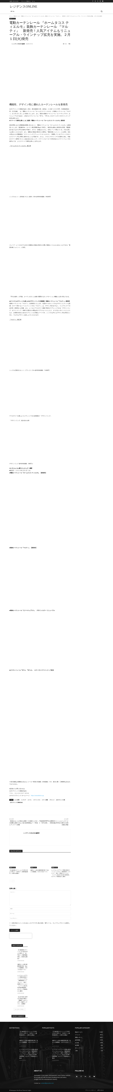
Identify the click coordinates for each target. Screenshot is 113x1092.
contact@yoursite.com (47, 1083)
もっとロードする (19, 1009)
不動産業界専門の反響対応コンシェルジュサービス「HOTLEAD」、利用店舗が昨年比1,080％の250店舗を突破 (53, 823)
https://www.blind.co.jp (37, 795)
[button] (101, 11)
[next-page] (13, 881)
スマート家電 (45, 799)
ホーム (11, 16)
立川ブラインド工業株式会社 (16, 802)
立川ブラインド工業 (60, 799)
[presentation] (20, 935)
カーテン (30, 799)
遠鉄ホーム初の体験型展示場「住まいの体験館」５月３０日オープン (28, 1042)
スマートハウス (36, 799)
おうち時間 (16, 799)
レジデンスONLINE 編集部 (19, 43)
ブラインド (52, 799)
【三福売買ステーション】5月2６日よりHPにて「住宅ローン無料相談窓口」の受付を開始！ (18, 871)
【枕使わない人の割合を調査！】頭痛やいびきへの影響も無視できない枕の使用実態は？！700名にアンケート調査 (23, 823)
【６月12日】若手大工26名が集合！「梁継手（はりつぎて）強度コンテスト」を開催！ (22, 1000)
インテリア (23, 799)
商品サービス (17, 16)
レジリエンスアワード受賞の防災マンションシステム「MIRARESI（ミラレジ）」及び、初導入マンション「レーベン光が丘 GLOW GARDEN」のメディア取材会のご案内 (60, 873)
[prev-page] (10, 881)
